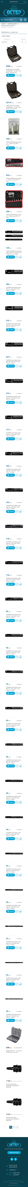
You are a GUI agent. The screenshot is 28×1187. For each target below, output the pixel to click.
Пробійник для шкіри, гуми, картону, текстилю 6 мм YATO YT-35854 (13, 870)
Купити (12, 75)
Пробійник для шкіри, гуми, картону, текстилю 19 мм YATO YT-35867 (13, 470)
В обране (17, 75)
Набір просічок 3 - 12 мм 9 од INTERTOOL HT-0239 (14, 1051)
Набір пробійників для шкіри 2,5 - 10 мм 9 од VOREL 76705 (13, 143)
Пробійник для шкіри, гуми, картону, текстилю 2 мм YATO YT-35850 (13, 1016)
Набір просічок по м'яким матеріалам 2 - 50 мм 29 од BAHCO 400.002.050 (13, 107)
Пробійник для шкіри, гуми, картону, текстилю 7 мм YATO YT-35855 (13, 834)
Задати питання (14, 1152)
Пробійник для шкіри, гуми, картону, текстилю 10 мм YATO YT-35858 (13, 725)
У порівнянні (20, 75)
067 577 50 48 (13, 1165)
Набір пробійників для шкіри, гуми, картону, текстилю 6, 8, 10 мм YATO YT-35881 (14, 252)
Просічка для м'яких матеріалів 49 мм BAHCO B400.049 (12, 1119)
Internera (17, 1185)
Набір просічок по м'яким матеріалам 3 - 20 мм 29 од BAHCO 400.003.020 (13, 70)
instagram (11, 1159)
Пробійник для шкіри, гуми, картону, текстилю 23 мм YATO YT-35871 (13, 361)
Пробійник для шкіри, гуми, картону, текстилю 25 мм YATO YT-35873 (13, 289)
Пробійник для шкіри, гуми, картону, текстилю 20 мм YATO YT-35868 (13, 434)
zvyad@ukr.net (12, 1170)
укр (25, 1)
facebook (15, 1159)
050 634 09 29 (13, 1)
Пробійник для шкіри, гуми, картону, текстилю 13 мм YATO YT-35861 (13, 652)
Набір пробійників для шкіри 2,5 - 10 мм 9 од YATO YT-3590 (13, 216)
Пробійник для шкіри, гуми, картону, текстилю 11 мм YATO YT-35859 (13, 688)
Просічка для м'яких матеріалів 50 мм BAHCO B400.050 (12, 1085)
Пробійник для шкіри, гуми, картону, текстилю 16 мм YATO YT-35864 (13, 543)
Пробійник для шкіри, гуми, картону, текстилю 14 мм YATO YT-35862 (13, 616)
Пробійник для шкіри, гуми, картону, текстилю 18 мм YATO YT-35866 (13, 507)
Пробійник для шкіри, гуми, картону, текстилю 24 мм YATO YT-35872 (13, 325)
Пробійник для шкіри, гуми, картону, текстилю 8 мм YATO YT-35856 (13, 798)
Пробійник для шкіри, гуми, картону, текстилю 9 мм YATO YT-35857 (13, 761)
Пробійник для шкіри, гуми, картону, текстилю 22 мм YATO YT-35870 (13, 398)
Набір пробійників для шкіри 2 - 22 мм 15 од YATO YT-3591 (13, 180)
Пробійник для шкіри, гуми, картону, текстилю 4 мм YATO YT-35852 (13, 943)
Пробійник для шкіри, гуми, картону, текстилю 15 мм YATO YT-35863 (13, 579)
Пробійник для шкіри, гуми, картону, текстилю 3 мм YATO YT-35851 (13, 979)
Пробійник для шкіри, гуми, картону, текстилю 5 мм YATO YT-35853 (13, 907)
